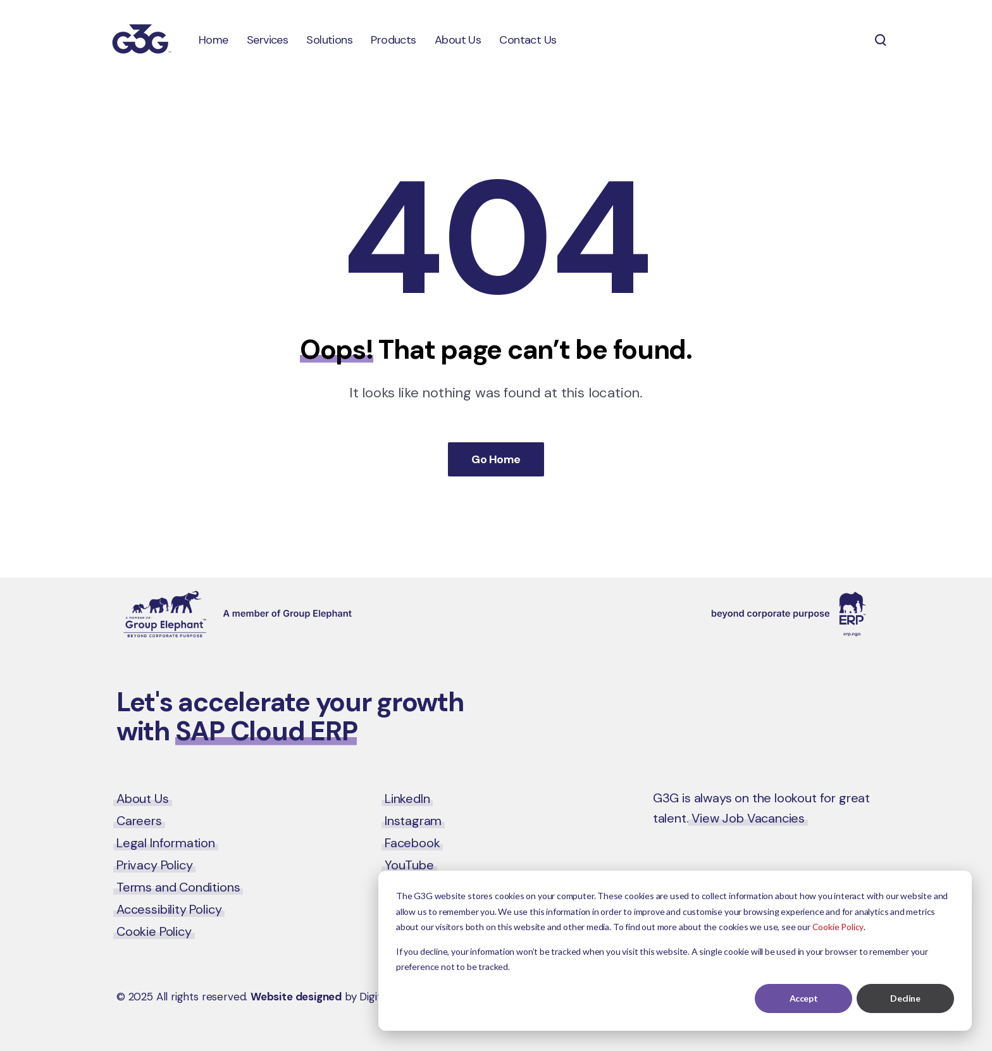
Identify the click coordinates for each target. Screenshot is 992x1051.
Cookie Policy (838, 926)
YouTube (409, 865)
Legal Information (165, 843)
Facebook (412, 843)
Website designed (296, 997)
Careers (139, 820)
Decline (905, 998)
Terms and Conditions (178, 887)
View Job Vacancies (748, 818)
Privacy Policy (154, 865)
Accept (803, 998)
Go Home (495, 459)
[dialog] (675, 951)
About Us (142, 798)
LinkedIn (407, 798)
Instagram (413, 820)
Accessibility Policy (168, 909)
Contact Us (822, 704)
